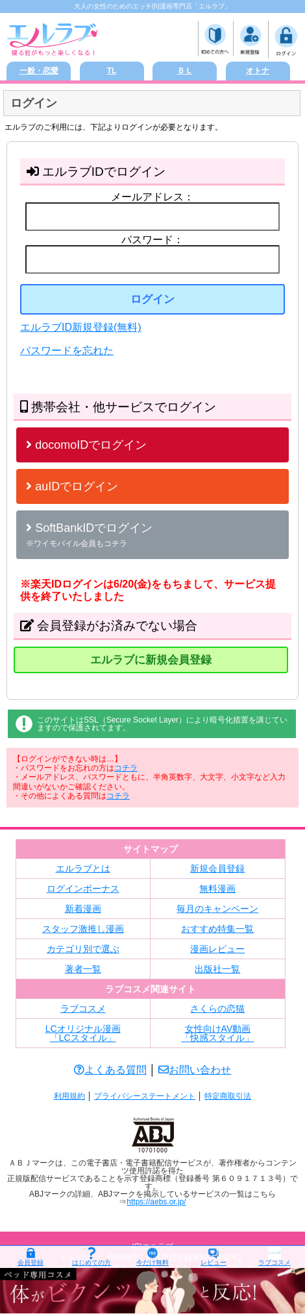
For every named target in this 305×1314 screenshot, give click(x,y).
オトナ (257, 70)
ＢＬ (185, 70)
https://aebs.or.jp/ (156, 1201)
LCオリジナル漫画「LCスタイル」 (83, 1033)
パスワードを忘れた (67, 350)
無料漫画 (217, 888)
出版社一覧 (217, 969)
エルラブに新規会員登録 (151, 660)
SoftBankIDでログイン (89, 534)
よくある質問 (110, 1069)
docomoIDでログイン (86, 444)
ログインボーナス (83, 888)
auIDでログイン (72, 486)
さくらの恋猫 (217, 1008)
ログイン (152, 299)
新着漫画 (83, 908)
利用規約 (69, 1096)
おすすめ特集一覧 (217, 929)
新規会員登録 (217, 868)
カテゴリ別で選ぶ (83, 949)
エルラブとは (83, 868)
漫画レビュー (217, 949)
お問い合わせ (194, 1069)
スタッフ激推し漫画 (83, 929)
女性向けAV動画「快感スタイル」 (217, 1033)
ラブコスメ (83, 1008)
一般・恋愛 (38, 70)
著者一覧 (83, 969)
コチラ (126, 767)
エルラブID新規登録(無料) (80, 327)
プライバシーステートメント (144, 1096)
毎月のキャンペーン (217, 908)
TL (112, 70)
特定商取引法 (227, 1096)
